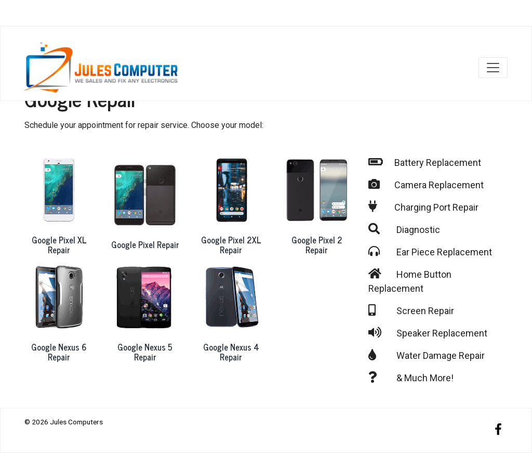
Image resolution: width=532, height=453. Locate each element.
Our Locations (463, 15)
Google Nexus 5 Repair (144, 352)
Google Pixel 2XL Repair (231, 244)
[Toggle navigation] (493, 67)
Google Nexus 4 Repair (231, 352)
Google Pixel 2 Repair (316, 244)
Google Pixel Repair (145, 244)
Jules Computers (76, 422)
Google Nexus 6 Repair (59, 352)
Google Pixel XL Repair (59, 244)
